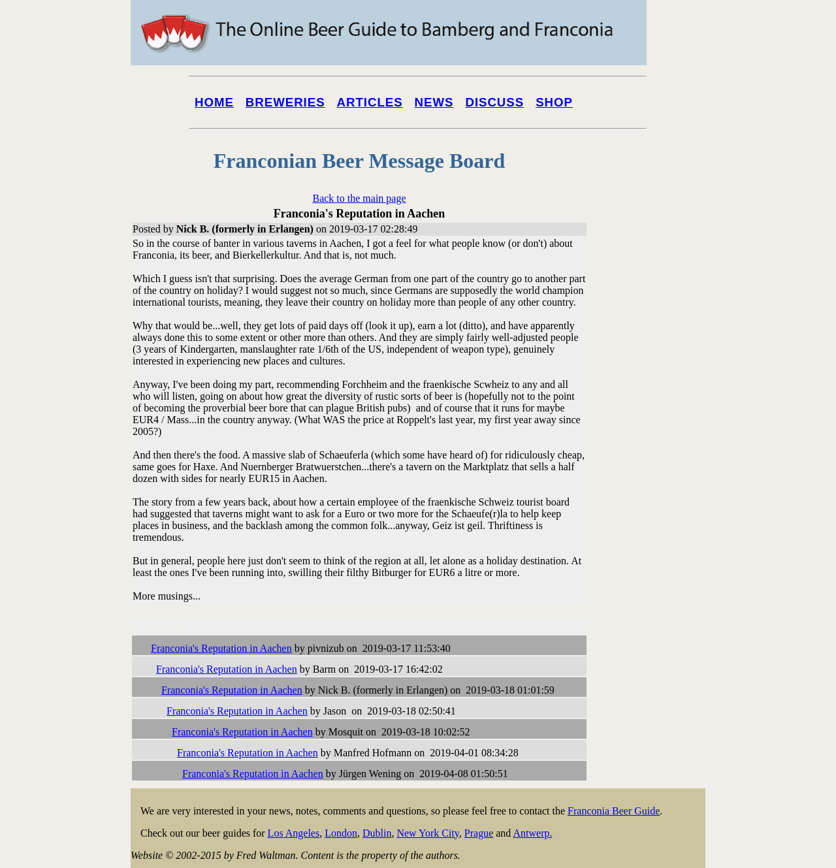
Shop (554, 102)
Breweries (285, 102)
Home (214, 102)
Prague (478, 833)
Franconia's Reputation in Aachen (221, 648)
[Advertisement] (653, 498)
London (341, 833)
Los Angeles (294, 833)
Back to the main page (359, 198)
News (434, 102)
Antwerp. (532, 833)
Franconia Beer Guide (614, 810)
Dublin (376, 833)
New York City (427, 833)
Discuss (494, 102)
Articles (370, 102)
